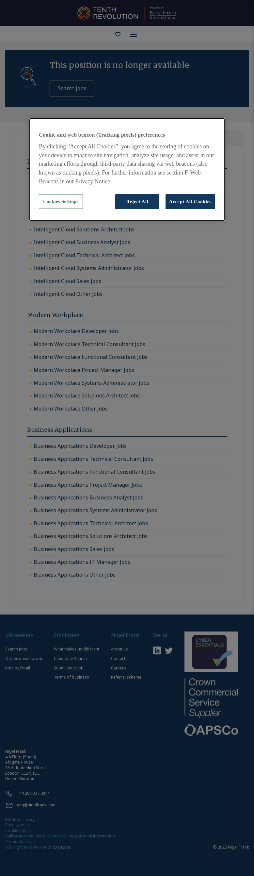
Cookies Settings (60, 201)
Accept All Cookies (190, 201)
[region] (127, 169)
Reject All (137, 201)
